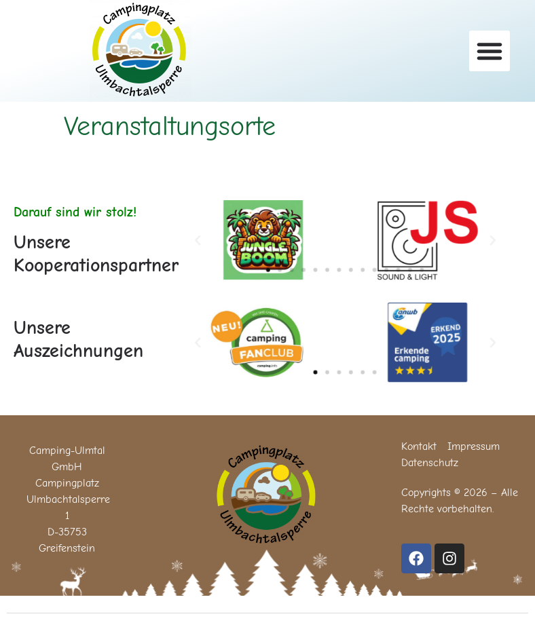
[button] (489, 51)
